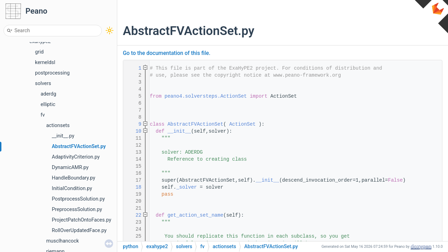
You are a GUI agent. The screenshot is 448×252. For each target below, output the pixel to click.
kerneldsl (45, 62)
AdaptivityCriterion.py (76, 157)
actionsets (58, 125)
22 (134, 215)
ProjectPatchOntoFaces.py (81, 220)
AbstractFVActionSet (195, 124)
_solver (186, 187)
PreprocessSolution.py (77, 209)
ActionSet (242, 124)
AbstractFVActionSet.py (79, 146)
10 (134, 131)
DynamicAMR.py (70, 167)
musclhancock (62, 241)
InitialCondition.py (72, 188)
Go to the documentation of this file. (166, 53)
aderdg (48, 94)
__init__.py (63, 136)
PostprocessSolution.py (78, 199)
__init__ (179, 131)
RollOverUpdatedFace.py (79, 230)
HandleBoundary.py (73, 178)
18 (134, 187)
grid (39, 52)
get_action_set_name (195, 215)
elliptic (48, 104)
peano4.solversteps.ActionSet (205, 96)
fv (43, 115)
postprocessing (52, 73)
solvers (43, 83)
